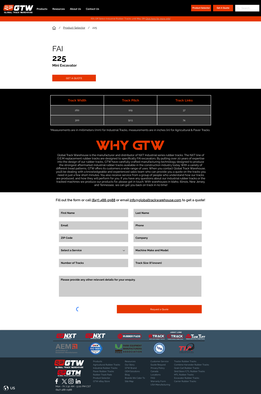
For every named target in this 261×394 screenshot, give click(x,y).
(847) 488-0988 (103, 200)
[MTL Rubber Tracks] (193, 374)
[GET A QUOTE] (74, 78)
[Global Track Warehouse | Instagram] (70, 381)
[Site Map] (133, 381)
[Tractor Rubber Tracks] (185, 361)
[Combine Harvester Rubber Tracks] (191, 364)
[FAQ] (159, 378)
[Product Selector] (201, 8)
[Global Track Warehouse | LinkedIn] (78, 381)
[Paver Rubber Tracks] (104, 371)
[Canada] (159, 371)
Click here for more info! (157, 18)
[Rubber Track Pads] (104, 374)
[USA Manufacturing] (160, 384)
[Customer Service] (159, 361)
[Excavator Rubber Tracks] (190, 378)
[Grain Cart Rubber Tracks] (187, 368)
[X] (63, 381)
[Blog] (133, 374)
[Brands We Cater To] (135, 378)
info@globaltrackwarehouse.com (155, 200)
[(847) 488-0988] (64, 389)
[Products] (104, 361)
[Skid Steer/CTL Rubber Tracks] (193, 371)
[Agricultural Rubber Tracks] (106, 364)
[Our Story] (133, 364)
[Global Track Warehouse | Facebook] (56, 381)
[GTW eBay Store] (101, 381)
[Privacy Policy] (159, 368)
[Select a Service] (93, 250)
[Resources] (133, 361)
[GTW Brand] (133, 368)
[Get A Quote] (223, 8)
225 (94, 27)
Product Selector (74, 27)
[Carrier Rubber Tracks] (189, 381)
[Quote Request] (159, 364)
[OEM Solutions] (133, 371)
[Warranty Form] (158, 381)
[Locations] (159, 374)
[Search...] (247, 8)
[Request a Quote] (159, 309)
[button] (9, 388)
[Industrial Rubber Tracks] (105, 368)
